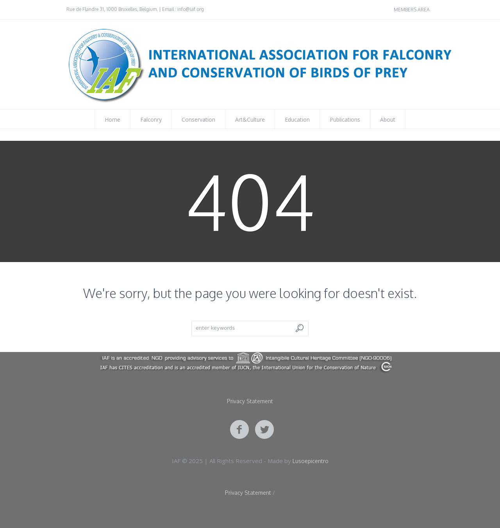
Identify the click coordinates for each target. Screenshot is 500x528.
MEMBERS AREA (412, 10)
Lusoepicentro (311, 461)
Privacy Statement (250, 401)
